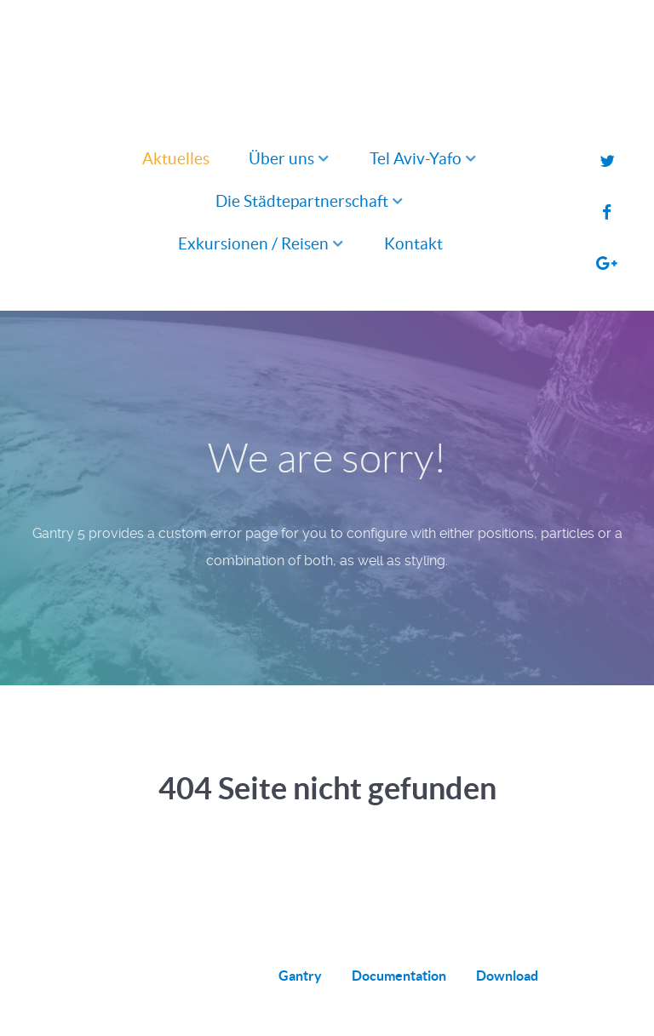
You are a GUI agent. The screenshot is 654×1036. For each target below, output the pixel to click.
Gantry (300, 975)
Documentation (399, 975)
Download (507, 975)
